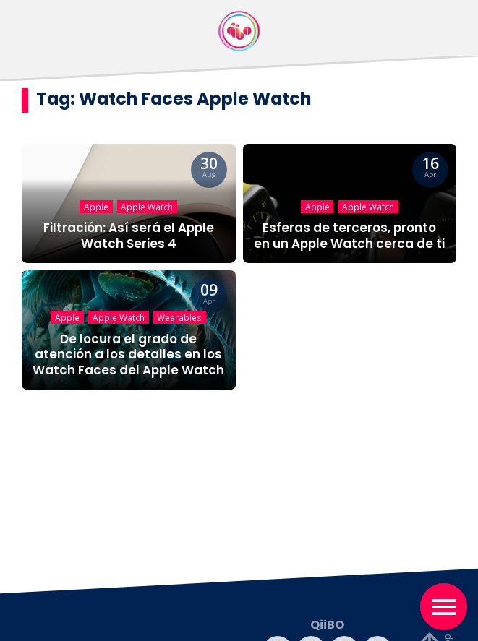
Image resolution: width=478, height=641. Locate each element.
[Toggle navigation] (443, 606)
